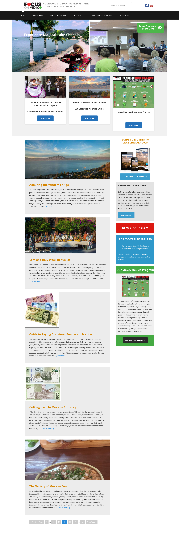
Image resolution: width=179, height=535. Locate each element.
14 (59, 522)
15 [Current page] (64, 522)
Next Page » (91, 522)
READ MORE (45, 118)
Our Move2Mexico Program (135, 270)
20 (82, 522)
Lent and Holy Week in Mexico (49, 260)
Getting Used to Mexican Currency (52, 407)
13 (53, 522)
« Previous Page (37, 522)
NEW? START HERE (133, 227)
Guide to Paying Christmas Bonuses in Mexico (60, 334)
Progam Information (135, 340)
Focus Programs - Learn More (148, 27)
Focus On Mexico (33, 5)
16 (70, 522)
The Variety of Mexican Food (48, 486)
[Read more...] (51, 206)
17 (75, 522)
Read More (126, 215)
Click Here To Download (135, 176)
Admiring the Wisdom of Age (49, 185)
